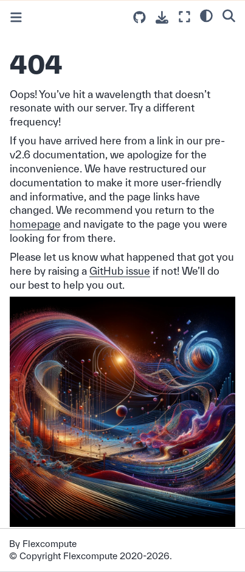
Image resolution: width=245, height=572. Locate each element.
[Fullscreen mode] (184, 17)
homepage (35, 224)
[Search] (229, 15)
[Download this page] (162, 17)
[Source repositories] (139, 17)
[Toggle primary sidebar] (16, 17)
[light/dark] (206, 15)
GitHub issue (119, 271)
